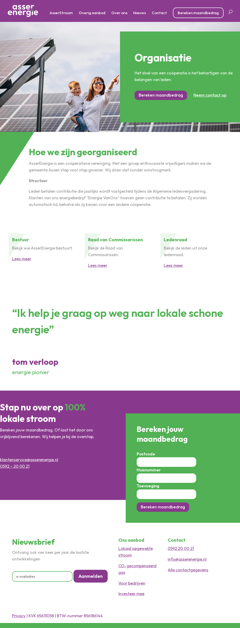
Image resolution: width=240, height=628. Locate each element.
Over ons (119, 13)
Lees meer (21, 258)
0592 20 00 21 (181, 548)
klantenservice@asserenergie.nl (29, 459)
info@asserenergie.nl (187, 559)
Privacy (19, 615)
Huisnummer (149, 470)
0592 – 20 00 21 (14, 466)
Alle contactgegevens (188, 570)
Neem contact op (210, 95)
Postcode (146, 454)
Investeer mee (131, 593)
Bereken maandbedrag (198, 12)
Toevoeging (148, 486)
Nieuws (139, 13)
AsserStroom (61, 13)
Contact (159, 13)
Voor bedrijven (131, 583)
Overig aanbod (92, 13)
